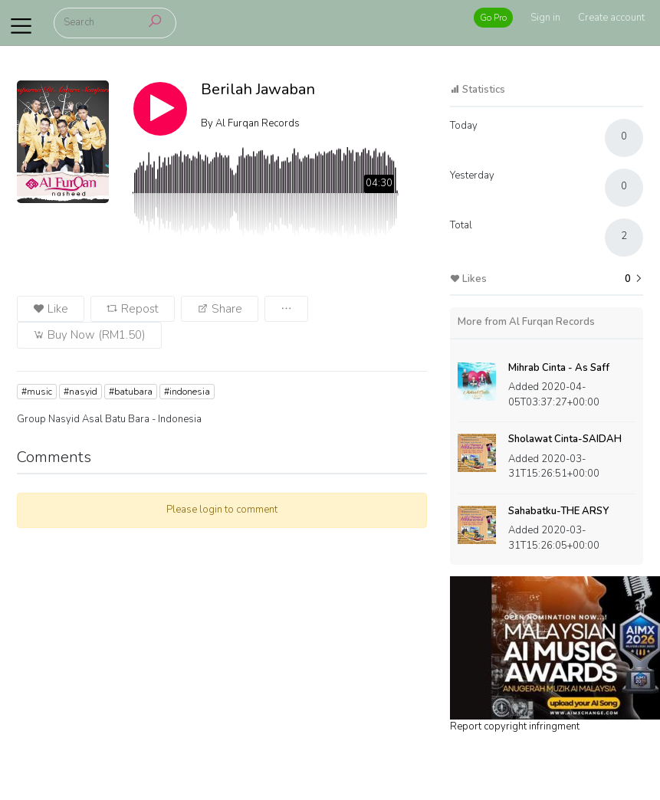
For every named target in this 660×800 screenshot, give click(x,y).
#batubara (131, 391)
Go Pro (493, 17)
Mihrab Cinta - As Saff (558, 368)
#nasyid (80, 391)
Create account (611, 18)
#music (36, 391)
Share (219, 308)
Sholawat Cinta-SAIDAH (565, 439)
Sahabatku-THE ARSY (558, 511)
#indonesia (187, 391)
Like (50, 308)
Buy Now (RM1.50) (89, 335)
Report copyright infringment (515, 726)
